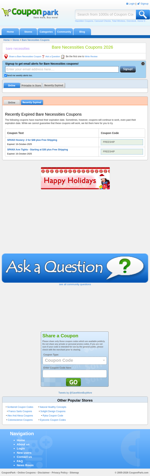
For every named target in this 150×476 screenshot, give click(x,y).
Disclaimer (44, 472)
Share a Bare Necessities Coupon (25, 56)
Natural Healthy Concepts (53, 407)
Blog (82, 31)
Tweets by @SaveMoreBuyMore (75, 392)
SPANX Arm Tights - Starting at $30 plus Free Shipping (37, 149)
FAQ (20, 461)
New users (24, 452)
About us (23, 444)
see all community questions (75, 284)
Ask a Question (52, 56)
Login (21, 448)
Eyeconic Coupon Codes (53, 420)
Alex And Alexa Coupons (20, 415)
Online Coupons (27, 472)
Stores (28, 31)
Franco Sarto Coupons (20, 411)
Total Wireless (118, 21)
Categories (46, 31)
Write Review (91, 56)
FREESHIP (109, 142)
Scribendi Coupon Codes (20, 407)
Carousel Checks (103, 21)
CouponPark (8, 472)
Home (10, 31)
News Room (25, 465)
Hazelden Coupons (84, 21)
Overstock (131, 21)
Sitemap (74, 472)
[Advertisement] (75, 224)
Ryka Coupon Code (53, 415)
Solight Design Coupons (53, 411)
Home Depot (144, 21)
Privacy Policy (60, 472)
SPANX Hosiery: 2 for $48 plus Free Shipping (32, 140)
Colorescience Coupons (20, 420)
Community (64, 31)
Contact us (24, 456)
